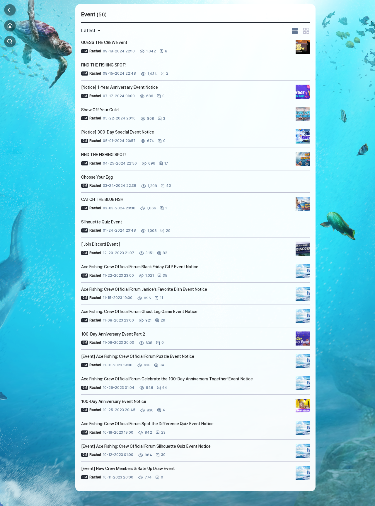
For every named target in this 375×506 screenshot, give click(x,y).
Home (10, 26)
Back (10, 10)
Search (10, 41)
